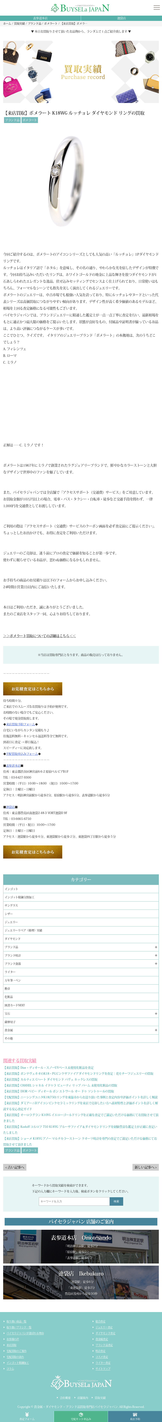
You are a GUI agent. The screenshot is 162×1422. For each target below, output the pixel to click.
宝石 (7, 1013)
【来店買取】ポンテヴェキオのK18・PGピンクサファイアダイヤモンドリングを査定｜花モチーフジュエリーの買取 (78, 1073)
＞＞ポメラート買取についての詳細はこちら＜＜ (39, 636)
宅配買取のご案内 (16, 1351)
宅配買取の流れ (15, 1357)
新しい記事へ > (146, 1167)
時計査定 (100, 1351)
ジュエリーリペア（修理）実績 (23, 930)
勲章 (7, 988)
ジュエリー (11, 922)
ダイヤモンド (12, 938)
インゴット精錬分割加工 (19, 897)
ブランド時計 (13, 955)
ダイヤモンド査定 (105, 1333)
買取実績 (100, 1397)
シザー (9, 914)
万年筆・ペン (13, 980)
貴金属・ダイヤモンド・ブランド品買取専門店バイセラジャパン (76, 1406)
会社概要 (65, 1397)
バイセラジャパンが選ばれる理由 (25, 1333)
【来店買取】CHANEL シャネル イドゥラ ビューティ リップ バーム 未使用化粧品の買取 (60, 1085)
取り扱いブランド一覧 (19, 1327)
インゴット (11, 889)
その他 (9, 1038)
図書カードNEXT (15, 1005)
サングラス (11, 905)
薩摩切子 (10, 1022)
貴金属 (9, 1030)
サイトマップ (103, 1368)
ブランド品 (12, 120)
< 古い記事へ (14, 1167)
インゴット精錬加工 (18, 1362)
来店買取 (11, 1345)
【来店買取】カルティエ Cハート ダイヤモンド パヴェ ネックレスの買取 (50, 1079)
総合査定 (100, 1321)
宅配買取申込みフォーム (22, 753)
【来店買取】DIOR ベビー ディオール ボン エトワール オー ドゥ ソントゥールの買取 (58, 1091)
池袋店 (121, 18)
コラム (10, 1368)
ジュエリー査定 (104, 1327)
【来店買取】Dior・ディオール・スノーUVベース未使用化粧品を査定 (48, 1067)
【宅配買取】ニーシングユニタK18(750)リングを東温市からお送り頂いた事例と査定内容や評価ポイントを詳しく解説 (80, 1097)
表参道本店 (40, 18)
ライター (10, 972)
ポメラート (30, 120)
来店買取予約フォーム (20, 724)
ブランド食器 (13, 963)
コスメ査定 (102, 1357)
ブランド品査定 (104, 1345)
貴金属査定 (102, 1339)
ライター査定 (103, 1362)
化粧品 (9, 996)
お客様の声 (13, 1339)
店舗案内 (82, 1397)
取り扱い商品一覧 (16, 1321)
